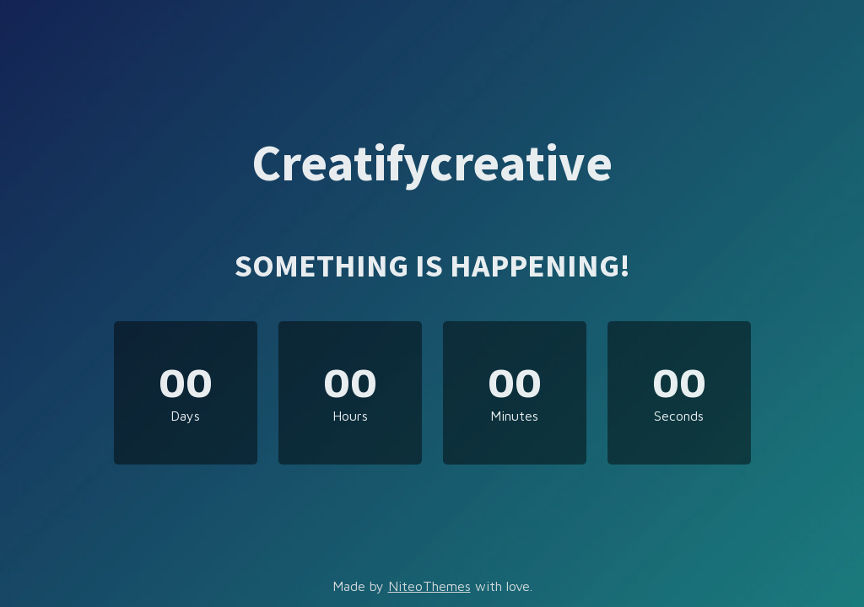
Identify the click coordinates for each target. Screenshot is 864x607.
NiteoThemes (429, 586)
